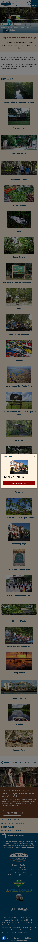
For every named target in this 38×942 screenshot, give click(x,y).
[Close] (34, 456)
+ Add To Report (9, 456)
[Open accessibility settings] (4, 938)
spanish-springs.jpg (19, 483)
